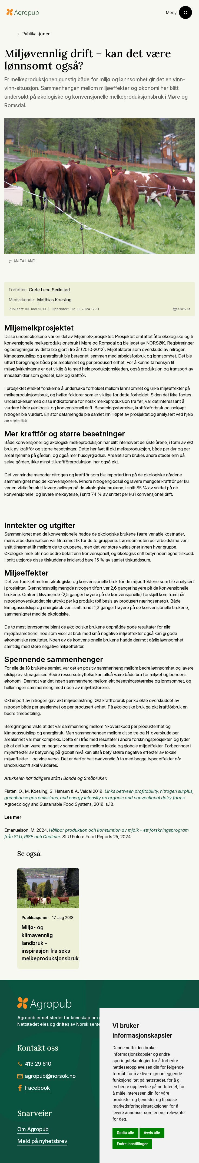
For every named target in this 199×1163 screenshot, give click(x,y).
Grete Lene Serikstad (49, 290)
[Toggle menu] (179, 12)
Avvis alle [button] (152, 1133)
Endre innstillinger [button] (132, 1144)
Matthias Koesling (54, 300)
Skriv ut (181, 309)
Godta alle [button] (125, 1133)
